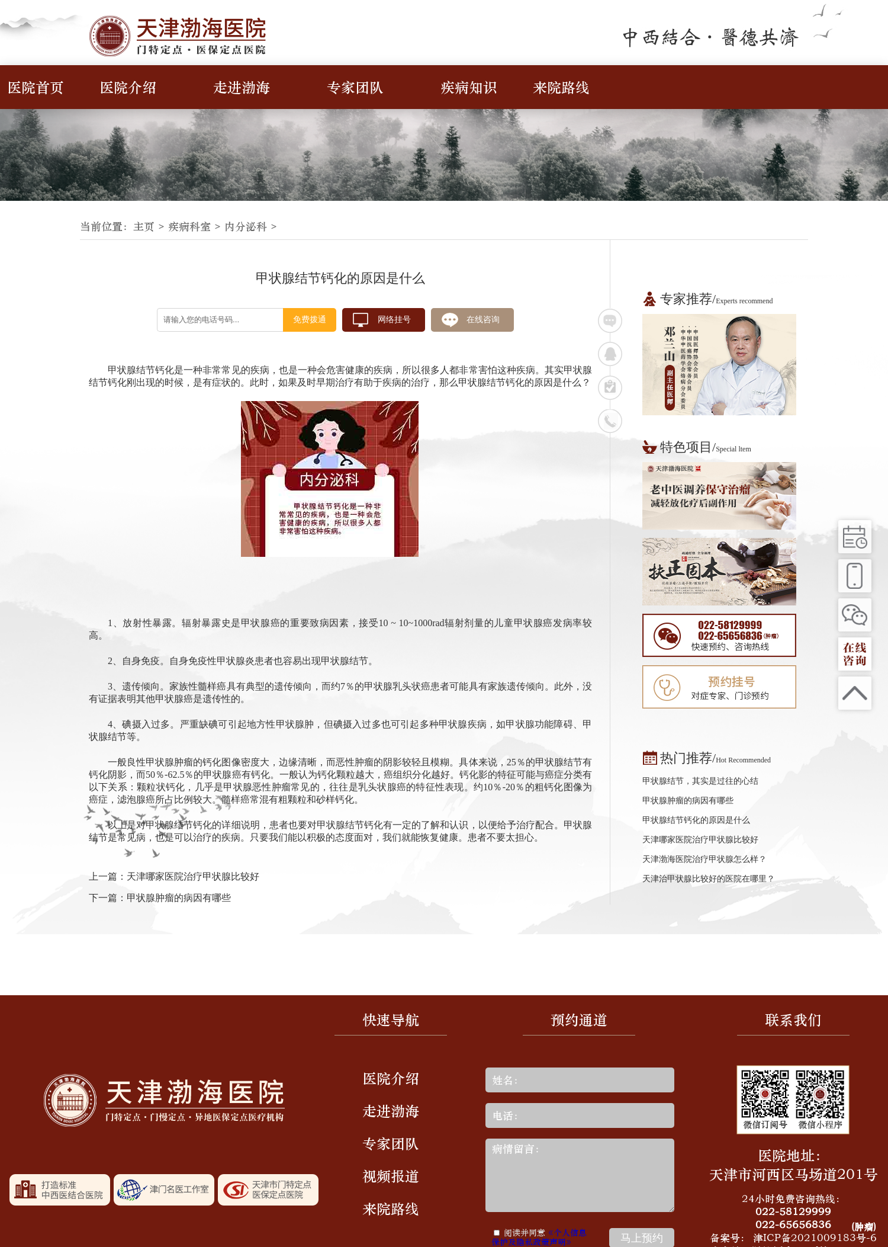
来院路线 (561, 87)
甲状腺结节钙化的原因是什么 (696, 820)
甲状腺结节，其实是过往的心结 (700, 781)
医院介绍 (127, 87)
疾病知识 (468, 87)
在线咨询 (483, 319)
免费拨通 (309, 319)
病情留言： (579, 1175)
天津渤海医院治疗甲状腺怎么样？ (704, 859)
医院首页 (35, 87)
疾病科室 (189, 226)
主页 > (150, 226)
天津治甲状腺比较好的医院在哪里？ (708, 878)
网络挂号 (394, 319)
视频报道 (390, 1175)
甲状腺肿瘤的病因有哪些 (179, 898)
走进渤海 (241, 87)
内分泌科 (245, 226)
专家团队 (355, 87)
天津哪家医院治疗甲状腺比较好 (193, 876)
